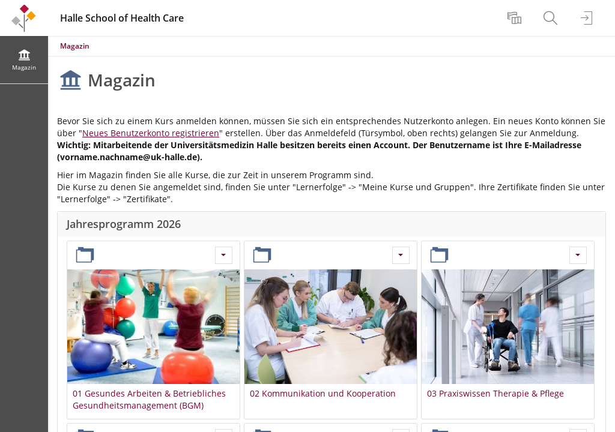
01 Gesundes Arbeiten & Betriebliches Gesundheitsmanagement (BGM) (149, 399)
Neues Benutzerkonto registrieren (150, 133)
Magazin (74, 46)
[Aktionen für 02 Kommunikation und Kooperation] (401, 255)
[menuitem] (516, 18)
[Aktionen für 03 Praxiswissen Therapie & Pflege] (578, 255)
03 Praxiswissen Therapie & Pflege (495, 393)
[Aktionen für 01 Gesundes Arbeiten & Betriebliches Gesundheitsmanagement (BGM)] (223, 255)
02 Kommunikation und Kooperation (323, 393)
